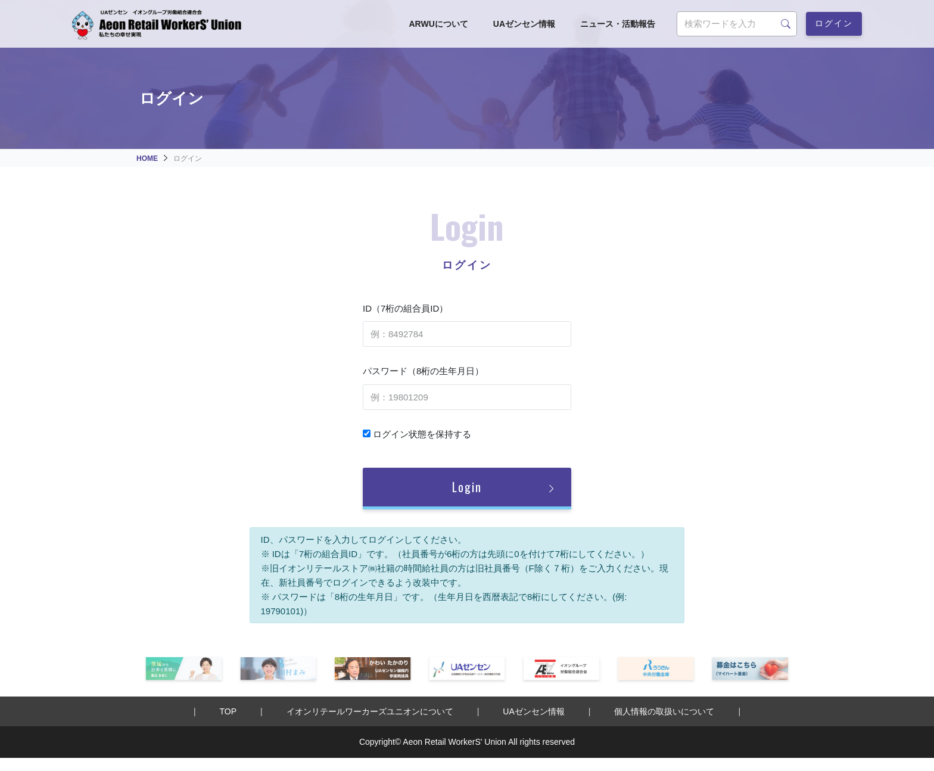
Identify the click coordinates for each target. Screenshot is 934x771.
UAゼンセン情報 (524, 24)
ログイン (834, 22)
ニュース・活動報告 (617, 24)
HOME (147, 158)
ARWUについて (438, 24)
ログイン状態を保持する (417, 434)
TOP (228, 711)
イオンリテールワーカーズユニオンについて (370, 711)
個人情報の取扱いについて (664, 711)
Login (467, 487)
